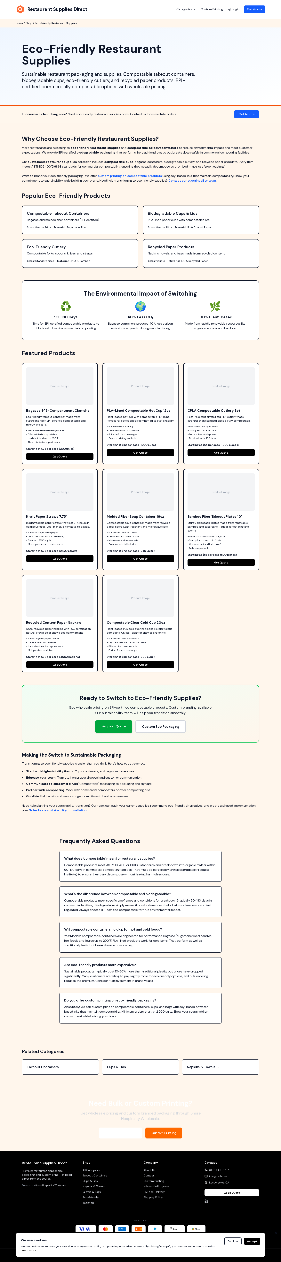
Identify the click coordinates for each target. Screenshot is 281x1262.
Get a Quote (232, 1192)
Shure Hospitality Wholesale (50, 1185)
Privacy (212, 1255)
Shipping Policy (153, 1197)
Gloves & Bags (92, 1192)
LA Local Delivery (154, 1192)
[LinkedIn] (206, 1201)
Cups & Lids (90, 1181)
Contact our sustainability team (192, 180)
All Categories (91, 1170)
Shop (29, 23)
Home (19, 23)
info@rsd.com (218, 1176)
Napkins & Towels (94, 1186)
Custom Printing (212, 9)
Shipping (239, 1255)
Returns (254, 1255)
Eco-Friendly (91, 1197)
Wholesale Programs (120, 1133)
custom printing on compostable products (130, 176)
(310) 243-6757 (219, 1170)
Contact (149, 1175)
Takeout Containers (95, 1175)
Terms (225, 1255)
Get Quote (254, 9)
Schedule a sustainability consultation (58, 810)
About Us (149, 1170)
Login (233, 9)
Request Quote (113, 726)
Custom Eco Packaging (160, 726)
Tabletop (88, 1203)
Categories (186, 9)
